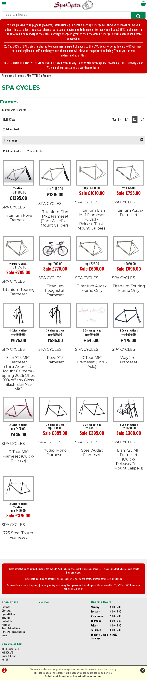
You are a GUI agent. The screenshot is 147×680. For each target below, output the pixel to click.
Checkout (6, 610)
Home (4, 635)
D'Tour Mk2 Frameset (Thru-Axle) (92, 361)
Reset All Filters (35, 151)
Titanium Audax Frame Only (92, 288)
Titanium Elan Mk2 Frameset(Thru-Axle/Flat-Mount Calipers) (55, 218)
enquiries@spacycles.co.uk (128, 641)
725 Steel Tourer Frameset (18, 534)
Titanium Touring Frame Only (128, 288)
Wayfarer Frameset (128, 359)
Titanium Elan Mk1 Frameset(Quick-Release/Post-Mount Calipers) (92, 219)
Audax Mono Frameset (55, 451)
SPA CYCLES (33, 75)
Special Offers (8, 613)
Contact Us (7, 621)
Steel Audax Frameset (92, 451)
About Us (6, 624)
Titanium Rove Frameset (18, 217)
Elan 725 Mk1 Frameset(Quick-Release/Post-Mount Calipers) (128, 458)
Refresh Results (12, 129)
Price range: (73, 140)
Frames (19, 75)
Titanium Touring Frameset (18, 291)
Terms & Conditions (11, 628)
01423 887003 (122, 629)
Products (7, 75)
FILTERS (9, 119)
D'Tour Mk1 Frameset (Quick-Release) (18, 455)
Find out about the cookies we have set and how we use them (73, 676)
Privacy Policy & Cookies (13, 631)
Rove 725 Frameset (55, 359)
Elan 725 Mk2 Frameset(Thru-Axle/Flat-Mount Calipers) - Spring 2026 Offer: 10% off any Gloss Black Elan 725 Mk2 (18, 373)
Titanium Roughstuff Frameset (55, 290)
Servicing (6, 617)
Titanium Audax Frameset (128, 212)
